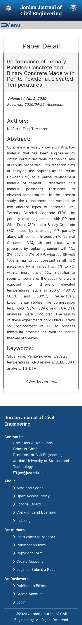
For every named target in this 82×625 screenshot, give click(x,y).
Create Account (28, 561)
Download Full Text (41, 381)
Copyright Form (27, 553)
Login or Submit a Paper (35, 569)
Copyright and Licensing (34, 512)
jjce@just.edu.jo (30, 473)
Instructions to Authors (34, 537)
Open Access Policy (31, 496)
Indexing (21, 520)
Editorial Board (27, 504)
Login (19, 602)
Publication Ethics (29, 545)
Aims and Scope (28, 488)
